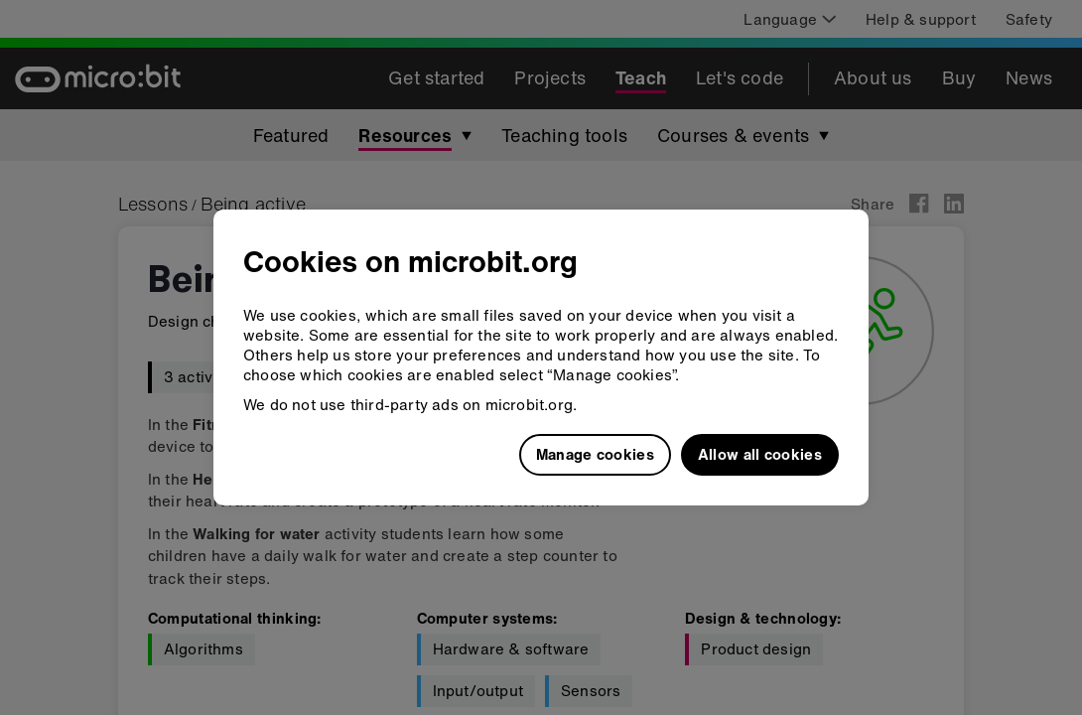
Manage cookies (595, 454)
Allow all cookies (760, 454)
